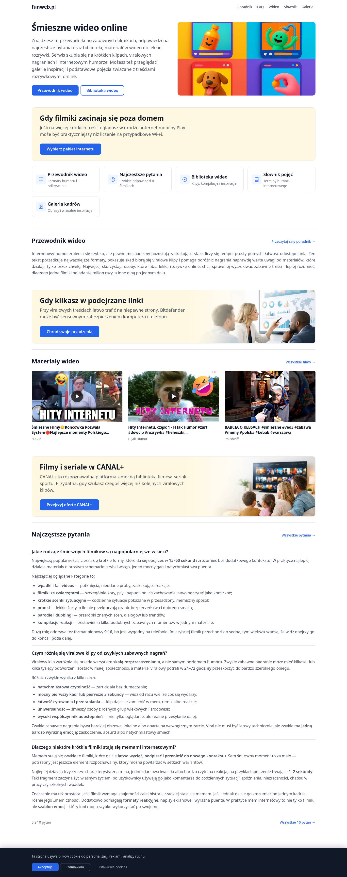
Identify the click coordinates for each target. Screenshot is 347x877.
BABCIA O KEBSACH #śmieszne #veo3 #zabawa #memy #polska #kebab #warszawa (268, 430)
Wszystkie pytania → (298, 535)
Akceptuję (45, 867)
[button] (77, 396)
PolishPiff (232, 439)
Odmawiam (75, 867)
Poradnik (244, 6)
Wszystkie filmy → (300, 362)
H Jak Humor (138, 439)
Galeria (308, 6)
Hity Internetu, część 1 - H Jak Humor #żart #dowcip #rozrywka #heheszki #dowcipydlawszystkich (168, 432)
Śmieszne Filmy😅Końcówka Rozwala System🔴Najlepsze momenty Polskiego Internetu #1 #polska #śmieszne (69, 432)
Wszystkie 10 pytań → (297, 822)
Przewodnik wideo (55, 90)
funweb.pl (44, 6)
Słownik (290, 6)
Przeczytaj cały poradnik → (293, 241)
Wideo (274, 6)
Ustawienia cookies (112, 867)
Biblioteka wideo (102, 90)
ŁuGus (36, 439)
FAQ (260, 6)
